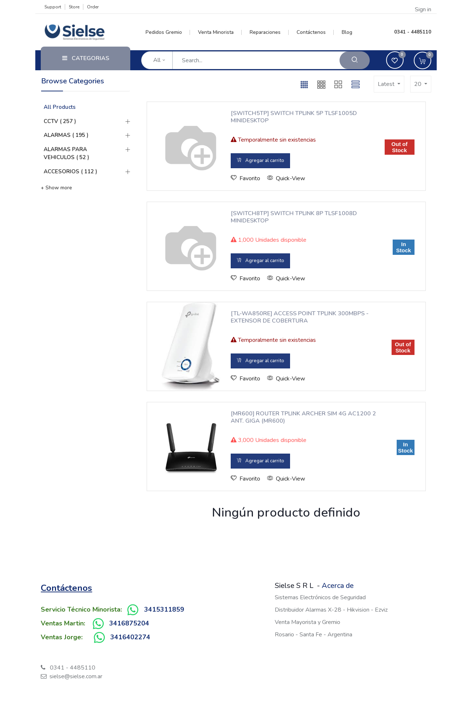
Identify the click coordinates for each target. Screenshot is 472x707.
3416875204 (129, 623)
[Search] (355, 60)
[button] (304, 84)
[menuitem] (168, 32)
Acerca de (338, 586)
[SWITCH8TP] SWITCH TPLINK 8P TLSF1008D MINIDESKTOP (294, 217)
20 (418, 84)
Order (93, 7)
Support (52, 7)
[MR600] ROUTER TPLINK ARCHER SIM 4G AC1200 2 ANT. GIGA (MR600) (303, 417)
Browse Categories (72, 81)
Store (74, 7)
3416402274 (130, 637)
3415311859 (164, 609)
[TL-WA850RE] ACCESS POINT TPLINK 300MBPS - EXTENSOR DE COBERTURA (300, 317)
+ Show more (56, 187)
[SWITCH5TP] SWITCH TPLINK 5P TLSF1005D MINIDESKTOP (294, 117)
